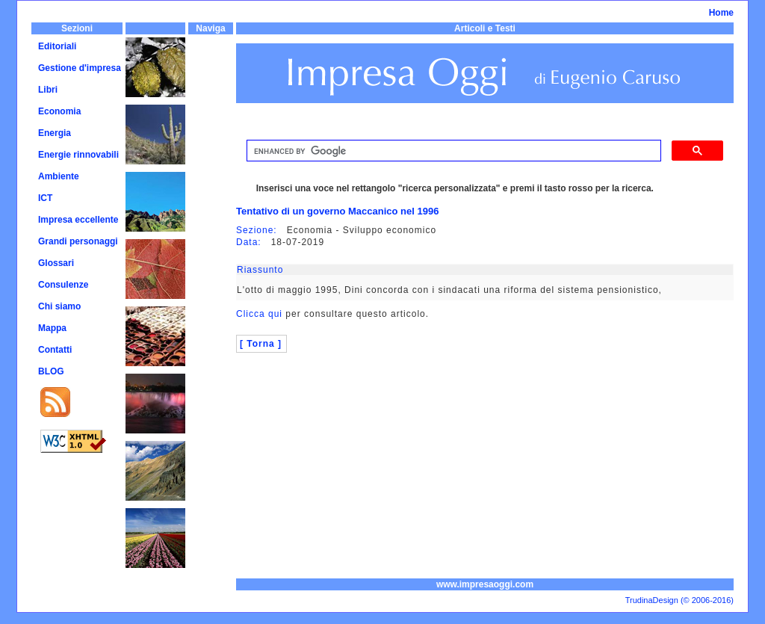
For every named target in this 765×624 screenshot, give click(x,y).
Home (721, 12)
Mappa (52, 328)
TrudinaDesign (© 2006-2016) (679, 600)
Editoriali (57, 46)
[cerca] (452, 151)
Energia (54, 133)
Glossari (56, 263)
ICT (45, 198)
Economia (59, 111)
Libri (48, 89)
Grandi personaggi (78, 241)
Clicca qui (259, 314)
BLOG (51, 371)
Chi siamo (59, 306)
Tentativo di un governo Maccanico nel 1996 (337, 211)
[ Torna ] (261, 344)
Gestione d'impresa (79, 68)
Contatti (55, 350)
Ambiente (58, 176)
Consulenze (63, 284)
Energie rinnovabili (78, 154)
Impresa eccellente (78, 219)
